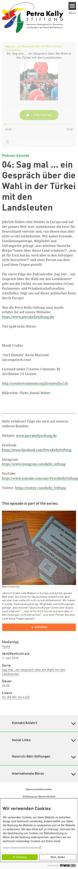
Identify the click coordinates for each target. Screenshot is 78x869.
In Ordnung (19, 857)
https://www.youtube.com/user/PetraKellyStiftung (40, 478)
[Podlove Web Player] (39, 627)
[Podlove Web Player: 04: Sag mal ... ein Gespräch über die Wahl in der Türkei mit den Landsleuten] (39, 94)
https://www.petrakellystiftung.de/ (28, 317)
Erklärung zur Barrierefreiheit (39, 797)
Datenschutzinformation (39, 789)
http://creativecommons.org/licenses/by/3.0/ (35, 383)
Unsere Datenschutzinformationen (21, 847)
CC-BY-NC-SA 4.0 (14, 697)
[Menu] (72, 6)
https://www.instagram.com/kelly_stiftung (34, 464)
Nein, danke (57, 857)
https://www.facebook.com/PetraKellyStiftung (36, 450)
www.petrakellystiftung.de (36, 435)
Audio (6, 646)
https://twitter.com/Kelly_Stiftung (40, 488)
